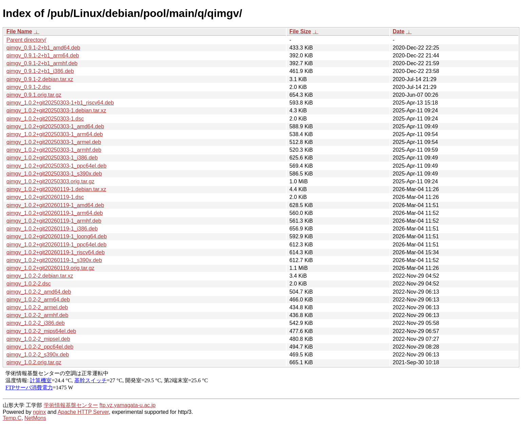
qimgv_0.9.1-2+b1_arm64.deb (42, 55)
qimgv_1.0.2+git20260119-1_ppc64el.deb (56, 244)
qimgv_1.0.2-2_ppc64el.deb (39, 347)
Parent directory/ (26, 40)
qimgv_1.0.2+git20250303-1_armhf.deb (53, 150)
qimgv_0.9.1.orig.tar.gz (33, 95)
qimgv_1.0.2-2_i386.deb (35, 323)
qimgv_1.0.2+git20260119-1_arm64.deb (54, 213)
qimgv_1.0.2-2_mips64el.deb (41, 331)
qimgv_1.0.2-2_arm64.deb (38, 299)
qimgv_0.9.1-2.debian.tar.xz (39, 79)
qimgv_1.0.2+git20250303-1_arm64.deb (54, 134)
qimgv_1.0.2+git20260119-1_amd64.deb (55, 205)
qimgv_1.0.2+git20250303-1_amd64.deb (55, 126)
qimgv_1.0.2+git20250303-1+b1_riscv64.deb (60, 103)
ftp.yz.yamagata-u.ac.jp (127, 405)
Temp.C (12, 418)
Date (399, 31)
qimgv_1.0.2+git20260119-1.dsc (45, 197)
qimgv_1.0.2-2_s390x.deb (37, 354)
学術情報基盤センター (71, 405)
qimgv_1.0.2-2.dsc (28, 284)
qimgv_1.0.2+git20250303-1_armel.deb (53, 142)
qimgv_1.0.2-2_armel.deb (37, 307)
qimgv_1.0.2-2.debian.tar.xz (39, 276)
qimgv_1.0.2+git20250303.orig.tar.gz (50, 181)
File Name (19, 31)
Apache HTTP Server (83, 412)
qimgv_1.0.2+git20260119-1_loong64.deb (56, 236)
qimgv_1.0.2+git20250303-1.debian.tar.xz (56, 110)
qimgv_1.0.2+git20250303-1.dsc (45, 119)
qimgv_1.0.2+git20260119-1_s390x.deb (54, 260)
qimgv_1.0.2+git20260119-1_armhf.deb (53, 221)
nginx (39, 412)
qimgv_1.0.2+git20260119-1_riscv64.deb (55, 252)
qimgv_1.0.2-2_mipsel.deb (38, 339)
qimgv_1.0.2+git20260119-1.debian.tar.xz (56, 189)
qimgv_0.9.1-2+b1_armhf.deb (41, 63)
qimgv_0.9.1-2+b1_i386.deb (40, 71)
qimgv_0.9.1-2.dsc (28, 87)
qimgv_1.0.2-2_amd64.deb (38, 292)
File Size (300, 31)
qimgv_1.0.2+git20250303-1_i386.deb (52, 158)
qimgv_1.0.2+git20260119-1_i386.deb (52, 229)
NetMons (35, 418)
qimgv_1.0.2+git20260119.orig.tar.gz (50, 268)
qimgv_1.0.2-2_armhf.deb (37, 315)
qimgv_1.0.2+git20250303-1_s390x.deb (54, 174)
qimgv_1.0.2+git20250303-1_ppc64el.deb (56, 166)
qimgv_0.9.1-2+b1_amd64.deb (43, 48)
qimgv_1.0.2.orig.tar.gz (33, 362)
